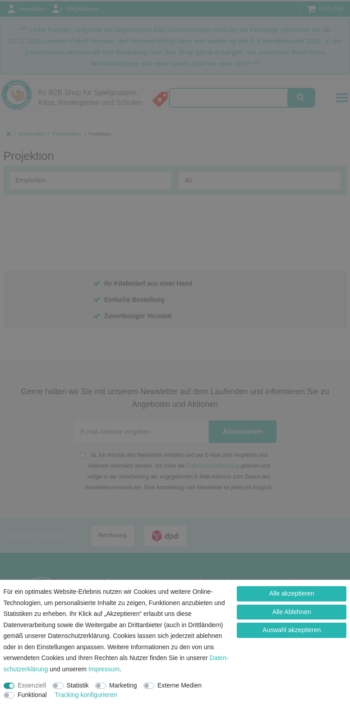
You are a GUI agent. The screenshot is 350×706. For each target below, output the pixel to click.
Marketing (123, 685)
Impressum (104, 669)
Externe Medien (179, 685)
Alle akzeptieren (291, 593)
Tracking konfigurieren (86, 694)
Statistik (78, 685)
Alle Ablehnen (291, 611)
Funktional (32, 694)
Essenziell (32, 685)
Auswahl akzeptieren (291, 629)
